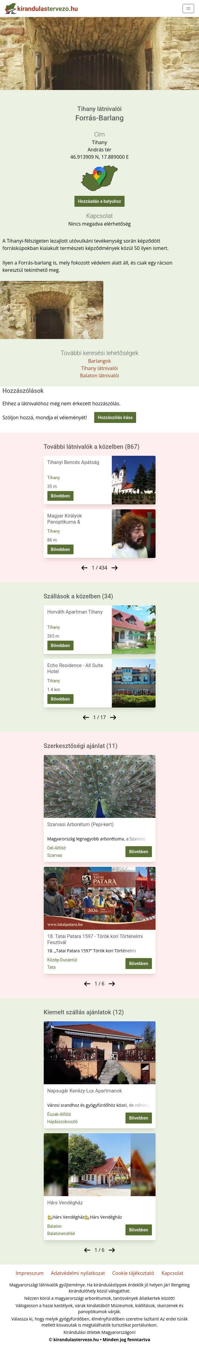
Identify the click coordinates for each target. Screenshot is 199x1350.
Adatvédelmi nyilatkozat (78, 1273)
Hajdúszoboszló (62, 1121)
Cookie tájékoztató (133, 1273)
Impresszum (30, 1273)
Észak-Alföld (59, 1114)
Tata (51, 967)
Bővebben (60, 495)
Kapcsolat (172, 1273)
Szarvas (54, 855)
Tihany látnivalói (99, 368)
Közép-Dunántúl (62, 959)
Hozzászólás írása (115, 417)
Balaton (54, 1226)
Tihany (53, 477)
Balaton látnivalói (99, 375)
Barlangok (99, 361)
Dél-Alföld (56, 848)
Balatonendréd (61, 1233)
